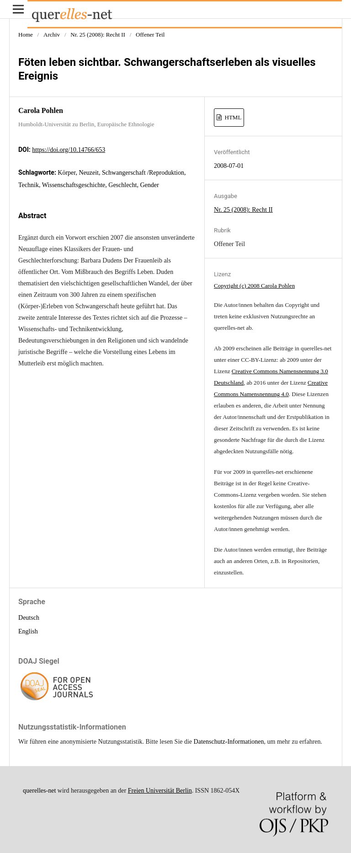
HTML (232, 117)
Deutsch (28, 617)
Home (25, 34)
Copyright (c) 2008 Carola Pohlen (254, 285)
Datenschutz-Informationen (229, 741)
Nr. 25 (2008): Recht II (97, 34)
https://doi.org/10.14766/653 (68, 149)
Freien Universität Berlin (160, 790)
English (28, 631)
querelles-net (39, 790)
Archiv (51, 34)
